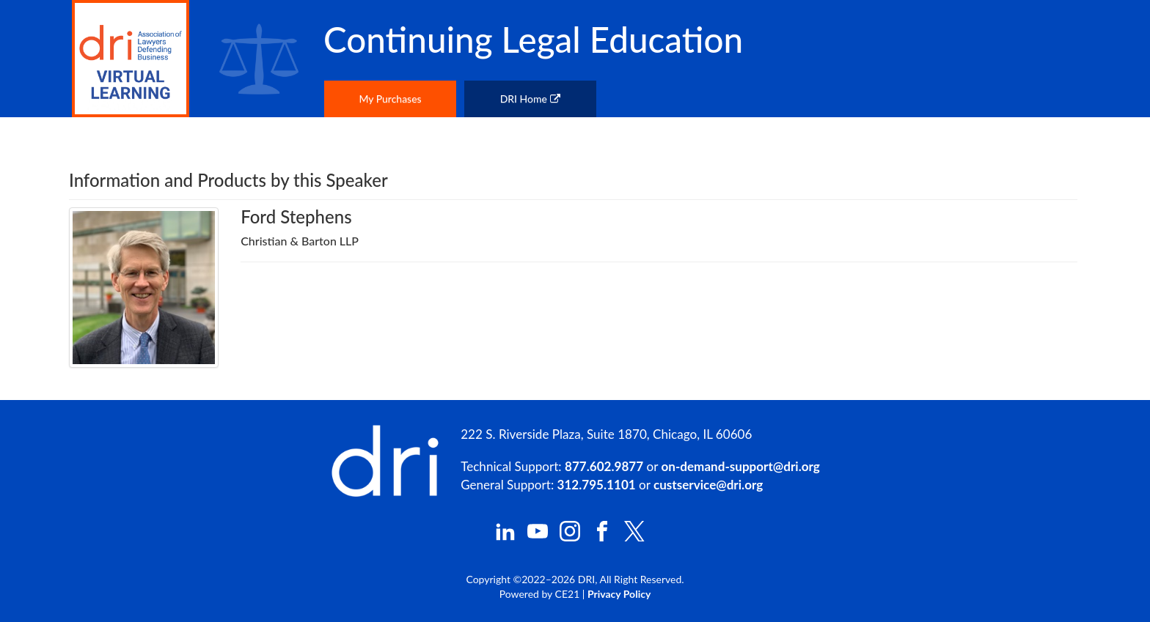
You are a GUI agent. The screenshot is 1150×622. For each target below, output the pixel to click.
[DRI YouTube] (537, 537)
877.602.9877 (604, 466)
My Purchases (390, 98)
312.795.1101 (596, 484)
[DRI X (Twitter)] (634, 537)
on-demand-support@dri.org (740, 466)
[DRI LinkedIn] (505, 537)
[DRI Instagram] (570, 537)
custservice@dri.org (708, 484)
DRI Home (530, 98)
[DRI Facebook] (602, 537)
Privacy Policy (619, 594)
